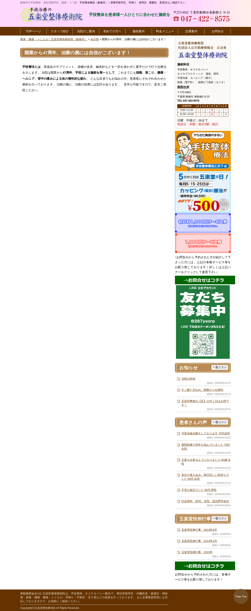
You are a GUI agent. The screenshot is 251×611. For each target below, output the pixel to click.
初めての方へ (112, 31)
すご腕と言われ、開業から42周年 (202, 389)
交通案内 (191, 31)
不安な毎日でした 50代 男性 (199, 490)
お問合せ (218, 31)
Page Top (241, 596)
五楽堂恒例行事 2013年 (197, 552)
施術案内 (139, 31)
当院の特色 (188, 378)
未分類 (94, 39)
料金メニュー (165, 31)
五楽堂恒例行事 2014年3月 (199, 541)
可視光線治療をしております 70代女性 (205, 433)
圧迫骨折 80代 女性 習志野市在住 (205, 501)
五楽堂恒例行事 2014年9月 (199, 529)
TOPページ (33, 31)
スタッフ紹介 (60, 31)
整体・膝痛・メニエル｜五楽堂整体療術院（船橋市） (53, 39)
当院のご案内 (86, 31)
